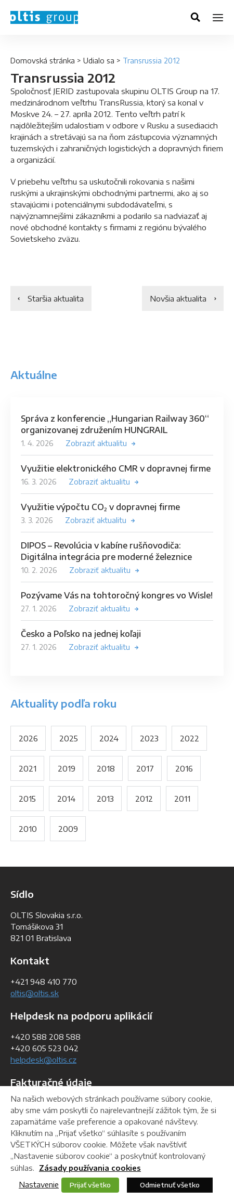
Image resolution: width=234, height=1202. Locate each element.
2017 (145, 768)
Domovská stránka (42, 60)
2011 (182, 798)
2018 (106, 768)
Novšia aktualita (178, 298)
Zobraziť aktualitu (96, 443)
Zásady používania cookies (90, 1168)
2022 (189, 738)
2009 (68, 828)
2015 (27, 798)
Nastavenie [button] (39, 1184)
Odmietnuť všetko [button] (170, 1185)
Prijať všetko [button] (90, 1185)
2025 (68, 738)
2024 (109, 738)
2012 (144, 798)
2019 (66, 768)
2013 (105, 798)
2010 (28, 828)
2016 (184, 768)
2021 (27, 768)
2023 (149, 738)
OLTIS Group (44, 17)
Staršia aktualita (56, 298)
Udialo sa (98, 60)
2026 (28, 738)
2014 (66, 798)
